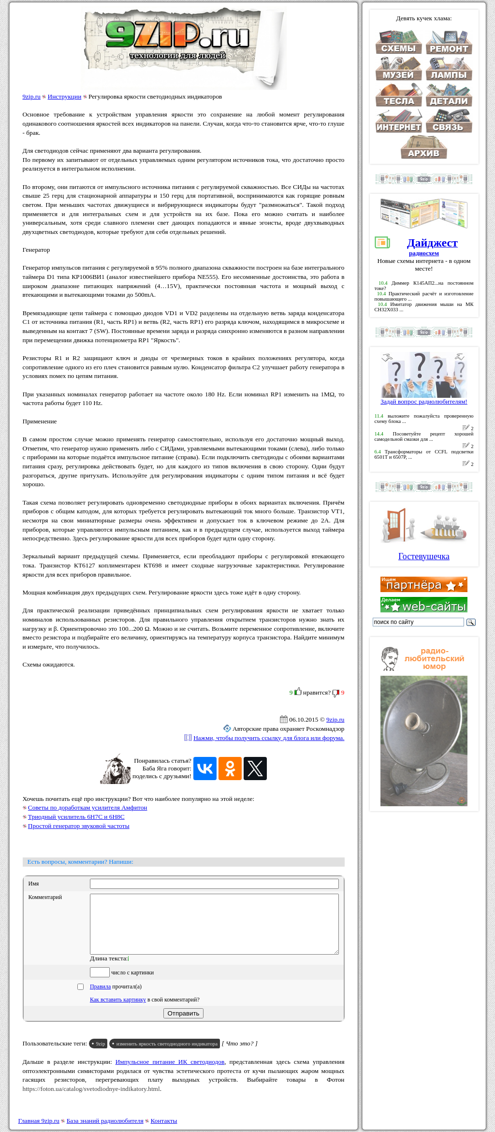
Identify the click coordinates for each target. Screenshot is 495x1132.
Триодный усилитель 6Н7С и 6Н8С (76, 816)
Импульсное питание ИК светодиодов (170, 1073)
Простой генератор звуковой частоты (79, 825)
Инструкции (65, 96)
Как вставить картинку (118, 1011)
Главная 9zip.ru (38, 1120)
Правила (100, 998)
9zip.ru (32, 96)
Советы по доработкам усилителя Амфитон (87, 807)
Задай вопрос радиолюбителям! (423, 398)
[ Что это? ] (239, 1055)
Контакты (164, 1120)
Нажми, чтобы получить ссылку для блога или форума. (268, 737)
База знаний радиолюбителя (105, 1120)
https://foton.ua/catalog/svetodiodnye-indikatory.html (91, 1100)
